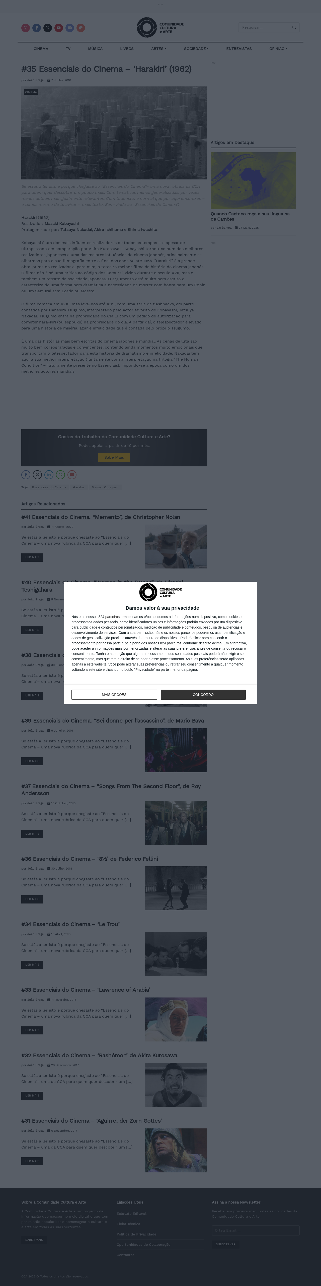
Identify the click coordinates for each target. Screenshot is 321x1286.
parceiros (112, 616)
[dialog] (160, 643)
